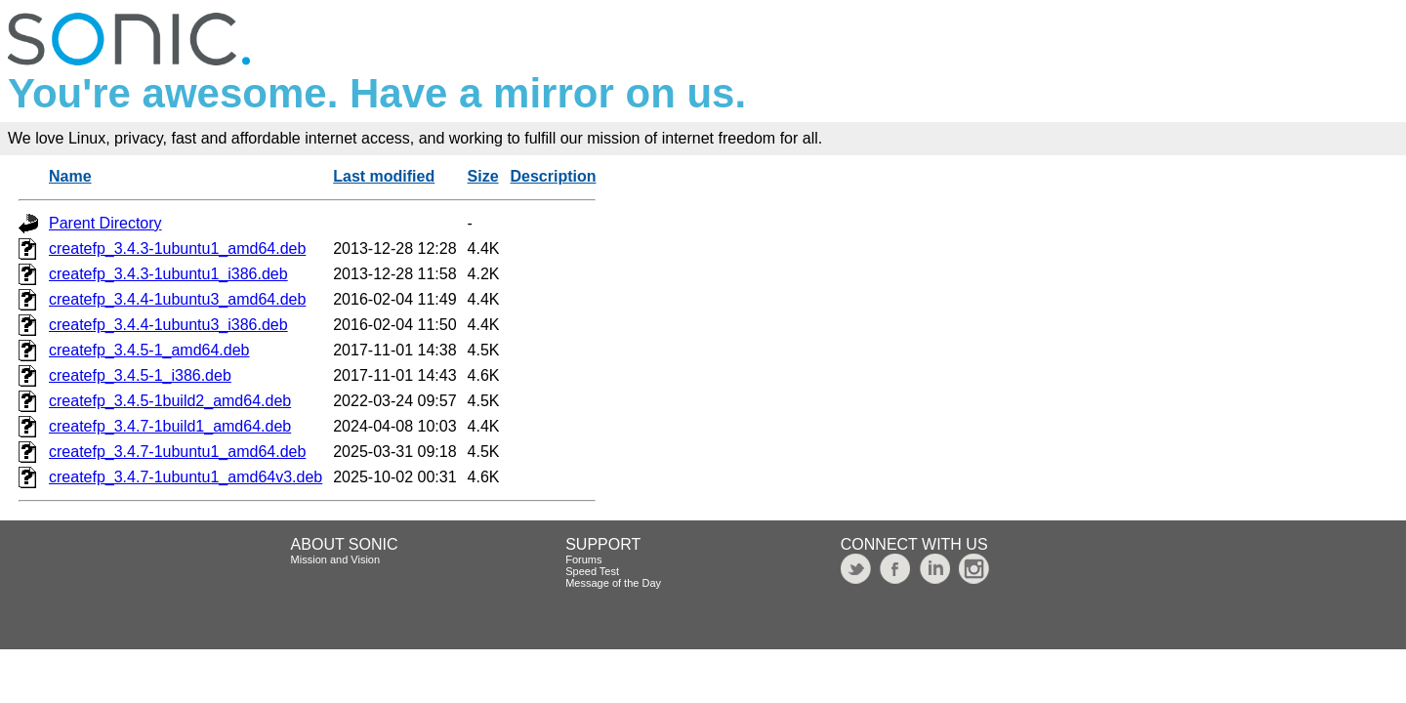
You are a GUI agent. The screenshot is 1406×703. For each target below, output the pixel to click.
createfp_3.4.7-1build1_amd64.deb (170, 426)
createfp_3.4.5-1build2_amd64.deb (170, 401)
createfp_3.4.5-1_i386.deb (140, 375)
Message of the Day (613, 583)
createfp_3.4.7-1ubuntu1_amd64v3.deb (185, 477)
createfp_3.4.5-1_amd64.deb (149, 350)
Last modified (383, 176)
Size (483, 176)
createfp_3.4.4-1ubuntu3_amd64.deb (177, 299)
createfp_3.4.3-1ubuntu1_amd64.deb (177, 248)
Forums (583, 559)
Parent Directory (105, 223)
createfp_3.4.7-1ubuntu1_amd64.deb (177, 451)
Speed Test (592, 571)
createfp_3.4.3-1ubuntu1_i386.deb (168, 274)
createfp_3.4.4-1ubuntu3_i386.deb (168, 324)
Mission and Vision (336, 559)
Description (553, 176)
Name (70, 176)
